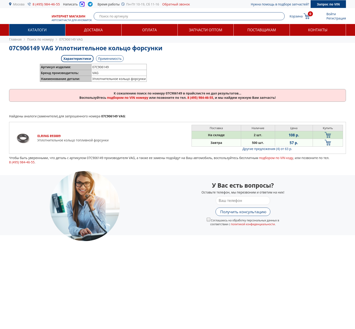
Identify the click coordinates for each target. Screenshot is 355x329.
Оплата (149, 29)
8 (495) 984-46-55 (46, 4)
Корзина (296, 16)
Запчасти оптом (205, 29)
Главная (15, 39)
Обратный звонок (176, 4)
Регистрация (336, 18)
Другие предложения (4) (267, 149)
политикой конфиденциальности (253, 224)
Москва (19, 4)
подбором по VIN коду (276, 158)
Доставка (93, 29)
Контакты (317, 29)
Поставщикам (261, 29)
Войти (331, 14)
